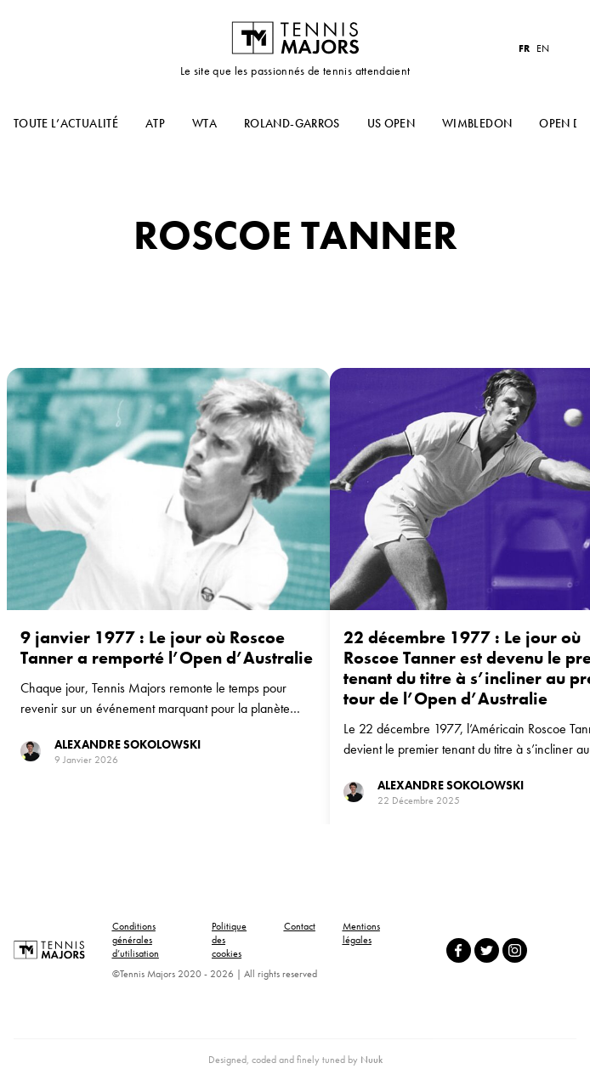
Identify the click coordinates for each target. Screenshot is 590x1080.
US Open (391, 123)
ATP (155, 123)
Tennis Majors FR (295, 37)
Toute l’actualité (66, 123)
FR (524, 48)
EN (542, 48)
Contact (299, 926)
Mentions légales (361, 933)
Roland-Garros (292, 123)
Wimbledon (477, 123)
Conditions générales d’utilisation (135, 939)
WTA (204, 123)
